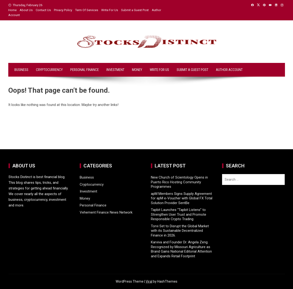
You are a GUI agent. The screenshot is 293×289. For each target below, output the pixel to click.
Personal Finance (84, 70)
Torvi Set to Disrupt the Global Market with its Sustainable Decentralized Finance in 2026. (180, 230)
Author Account (229, 70)
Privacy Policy (63, 10)
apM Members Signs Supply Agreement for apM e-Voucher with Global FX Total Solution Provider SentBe (181, 198)
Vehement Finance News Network (106, 212)
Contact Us (43, 10)
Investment (115, 70)
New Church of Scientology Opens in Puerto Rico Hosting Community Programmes (179, 182)
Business (21, 70)
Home (12, 10)
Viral (149, 281)
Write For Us (109, 10)
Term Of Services (86, 10)
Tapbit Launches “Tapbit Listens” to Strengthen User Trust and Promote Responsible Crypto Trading (178, 214)
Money (137, 70)
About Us (26, 10)
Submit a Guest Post (135, 10)
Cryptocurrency (49, 70)
